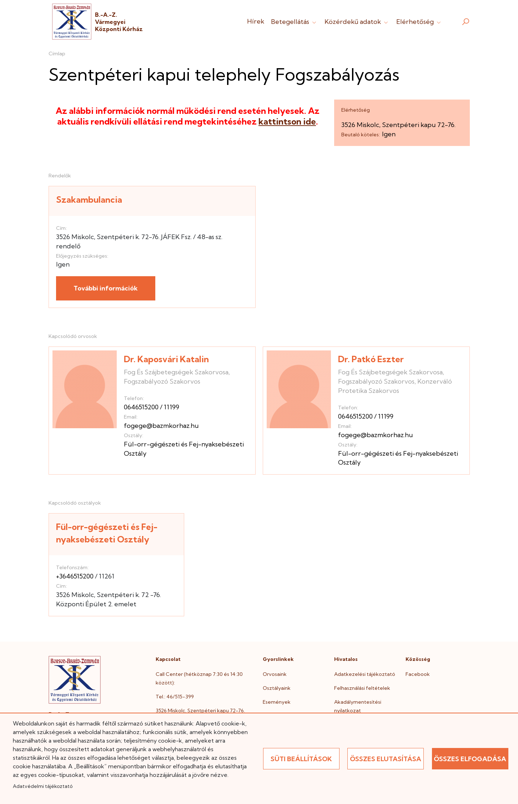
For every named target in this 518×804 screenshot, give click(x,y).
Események (277, 702)
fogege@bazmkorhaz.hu (161, 425)
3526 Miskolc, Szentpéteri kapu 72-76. (200, 710)
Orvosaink (275, 674)
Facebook (418, 674)
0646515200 (141, 407)
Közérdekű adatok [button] (357, 21)
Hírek (255, 21)
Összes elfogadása (470, 759)
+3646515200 (75, 576)
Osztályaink (277, 688)
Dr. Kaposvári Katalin (166, 359)
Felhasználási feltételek (362, 688)
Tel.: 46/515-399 (175, 696)
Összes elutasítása (385, 759)
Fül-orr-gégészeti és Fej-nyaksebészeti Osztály (106, 533)
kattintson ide (287, 121)
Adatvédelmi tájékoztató (42, 786)
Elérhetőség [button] (419, 21)
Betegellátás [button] (294, 21)
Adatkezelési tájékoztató (364, 674)
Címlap (57, 53)
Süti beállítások (301, 759)
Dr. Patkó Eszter (371, 359)
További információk (106, 288)
